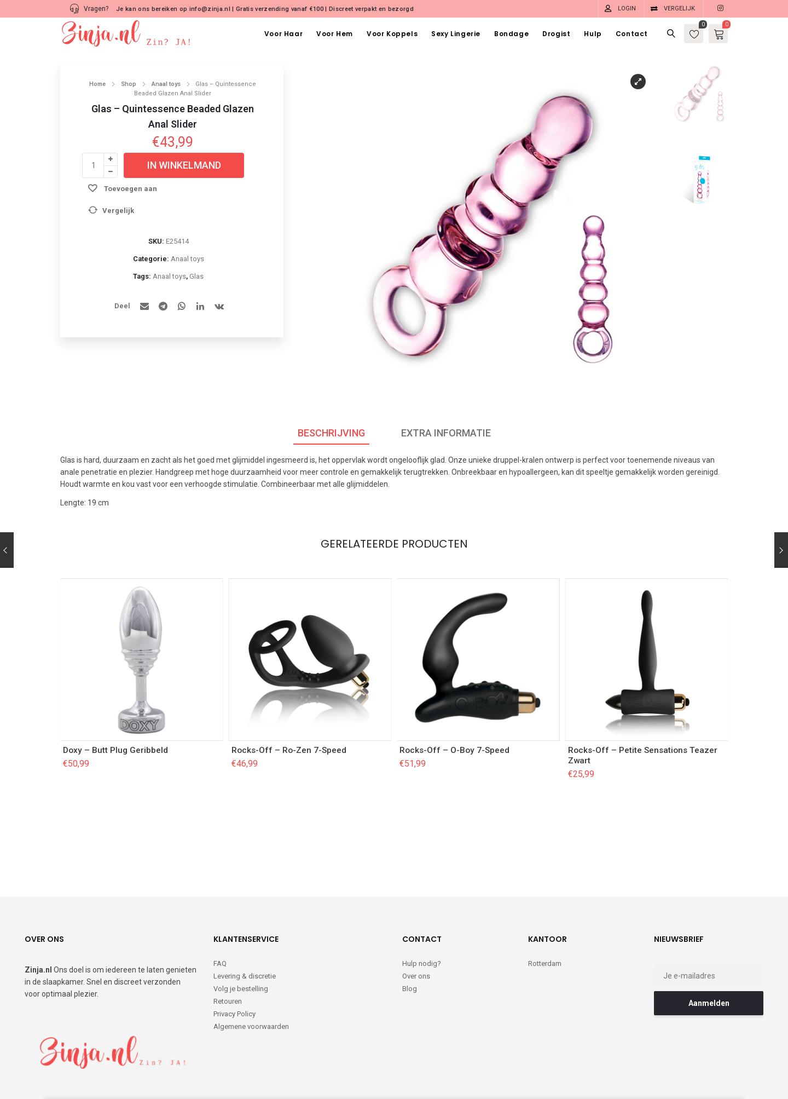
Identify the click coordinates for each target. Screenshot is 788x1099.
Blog (409, 935)
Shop (128, 84)
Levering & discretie (244, 923)
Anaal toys (166, 84)
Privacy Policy (234, 961)
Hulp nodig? (421, 910)
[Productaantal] (93, 165)
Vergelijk (679, 8)
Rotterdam (544, 910)
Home (97, 84)
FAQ (220, 910)
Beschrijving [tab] (331, 433)
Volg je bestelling (240, 935)
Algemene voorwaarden (251, 973)
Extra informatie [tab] (446, 433)
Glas (196, 276)
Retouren (227, 948)
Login (627, 8)
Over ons (416, 923)
